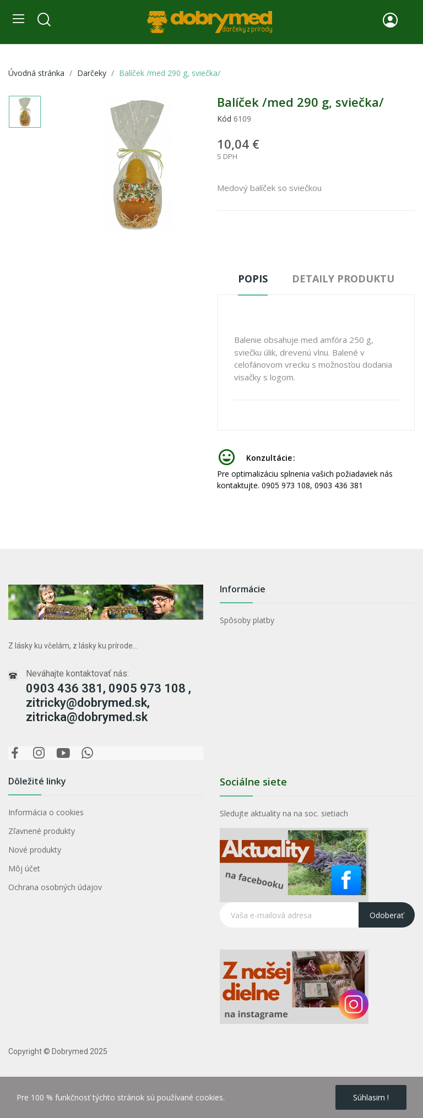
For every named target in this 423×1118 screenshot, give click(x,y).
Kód (224, 118)
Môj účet (24, 868)
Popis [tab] (253, 278)
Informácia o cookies (46, 812)
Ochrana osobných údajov (55, 887)
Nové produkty (34, 849)
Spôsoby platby (247, 620)
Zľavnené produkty (41, 831)
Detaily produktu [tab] (343, 278)
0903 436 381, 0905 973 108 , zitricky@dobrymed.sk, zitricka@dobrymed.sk (108, 702)
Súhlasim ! (371, 1097)
